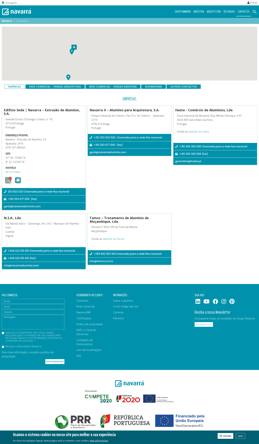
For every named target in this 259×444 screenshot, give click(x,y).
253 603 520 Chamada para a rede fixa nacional (36, 191)
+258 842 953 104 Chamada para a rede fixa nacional (126, 254)
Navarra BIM (83, 312)
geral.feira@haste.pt (188, 161)
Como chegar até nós (125, 306)
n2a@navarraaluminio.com (21, 265)
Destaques (229, 11)
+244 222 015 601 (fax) (20, 258)
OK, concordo (225, 436)
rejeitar (240, 436)
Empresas (14, 86)
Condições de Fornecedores (84, 342)
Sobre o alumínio (123, 300)
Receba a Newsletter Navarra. (22, 346)
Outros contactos (183, 86)
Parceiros (118, 318)
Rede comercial (85, 306)
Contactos (243, 11)
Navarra (7, 20)
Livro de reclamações (88, 350)
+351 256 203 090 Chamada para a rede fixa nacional (211, 146)
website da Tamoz (113, 239)
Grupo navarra (183, 11)
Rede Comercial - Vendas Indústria (113, 86)
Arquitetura (214, 11)
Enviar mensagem (54, 361)
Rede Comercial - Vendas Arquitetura (55, 86)
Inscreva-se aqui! (204, 324)
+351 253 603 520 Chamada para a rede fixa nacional (126, 137)
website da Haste (199, 131)
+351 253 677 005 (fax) (20, 199)
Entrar (252, 2)
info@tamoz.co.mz (101, 261)
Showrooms (153, 86)
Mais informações (99, 440)
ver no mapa (13, 171)
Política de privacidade (89, 324)
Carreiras (118, 312)
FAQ (78, 356)
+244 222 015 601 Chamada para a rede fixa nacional (39, 251)
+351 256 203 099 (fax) (191, 154)
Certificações (83, 318)
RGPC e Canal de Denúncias (86, 332)
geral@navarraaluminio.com (22, 206)
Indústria (199, 11)
